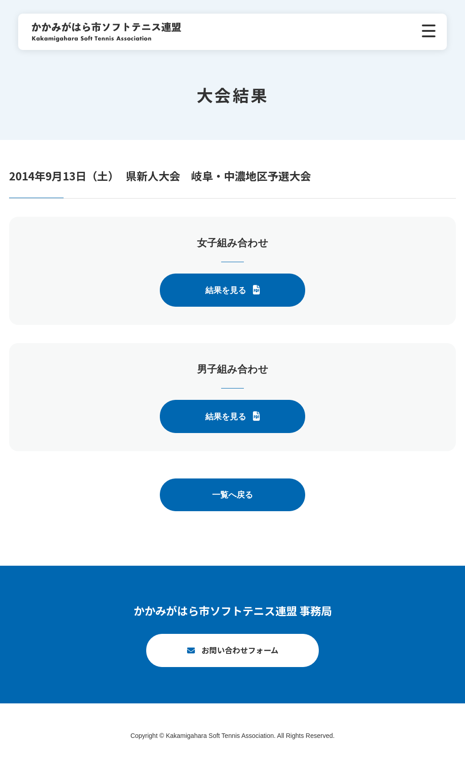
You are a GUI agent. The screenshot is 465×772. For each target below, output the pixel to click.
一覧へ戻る (232, 494)
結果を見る (225, 290)
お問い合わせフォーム (240, 654)
